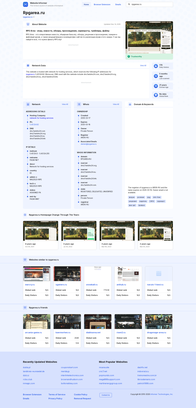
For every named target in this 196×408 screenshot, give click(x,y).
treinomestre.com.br (147, 375)
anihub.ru (121, 284)
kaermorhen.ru (63, 332)
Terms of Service (56, 394)
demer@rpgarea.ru (88, 144)
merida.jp (65, 371)
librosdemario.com (146, 379)
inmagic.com (29, 383)
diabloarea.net (93, 332)
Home (86, 4)
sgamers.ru (61, 284)
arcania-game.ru (33, 332)
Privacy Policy (55, 398)
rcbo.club (27, 379)
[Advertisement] (73, 52)
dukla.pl (26, 367)
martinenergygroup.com (110, 383)
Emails (118, 4)
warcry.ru (30, 284)
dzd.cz (26, 375)
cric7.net (103, 371)
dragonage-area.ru (156, 332)
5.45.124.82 (34, 124)
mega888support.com (109, 379)
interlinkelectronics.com (72, 375)
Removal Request (82, 398)
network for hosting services (41, 118)
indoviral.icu (143, 371)
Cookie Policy (80, 394)
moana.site (104, 367)
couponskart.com (69, 367)
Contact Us (106, 395)
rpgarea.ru (28, 17)
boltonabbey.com (69, 383)
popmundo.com (106, 375)
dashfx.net (142, 367)
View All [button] (143, 66)
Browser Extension (102, 4)
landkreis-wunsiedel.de (33, 371)
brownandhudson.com (71, 379)
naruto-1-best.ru (155, 284)
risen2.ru (121, 332)
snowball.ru (92, 284)
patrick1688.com (145, 383)
